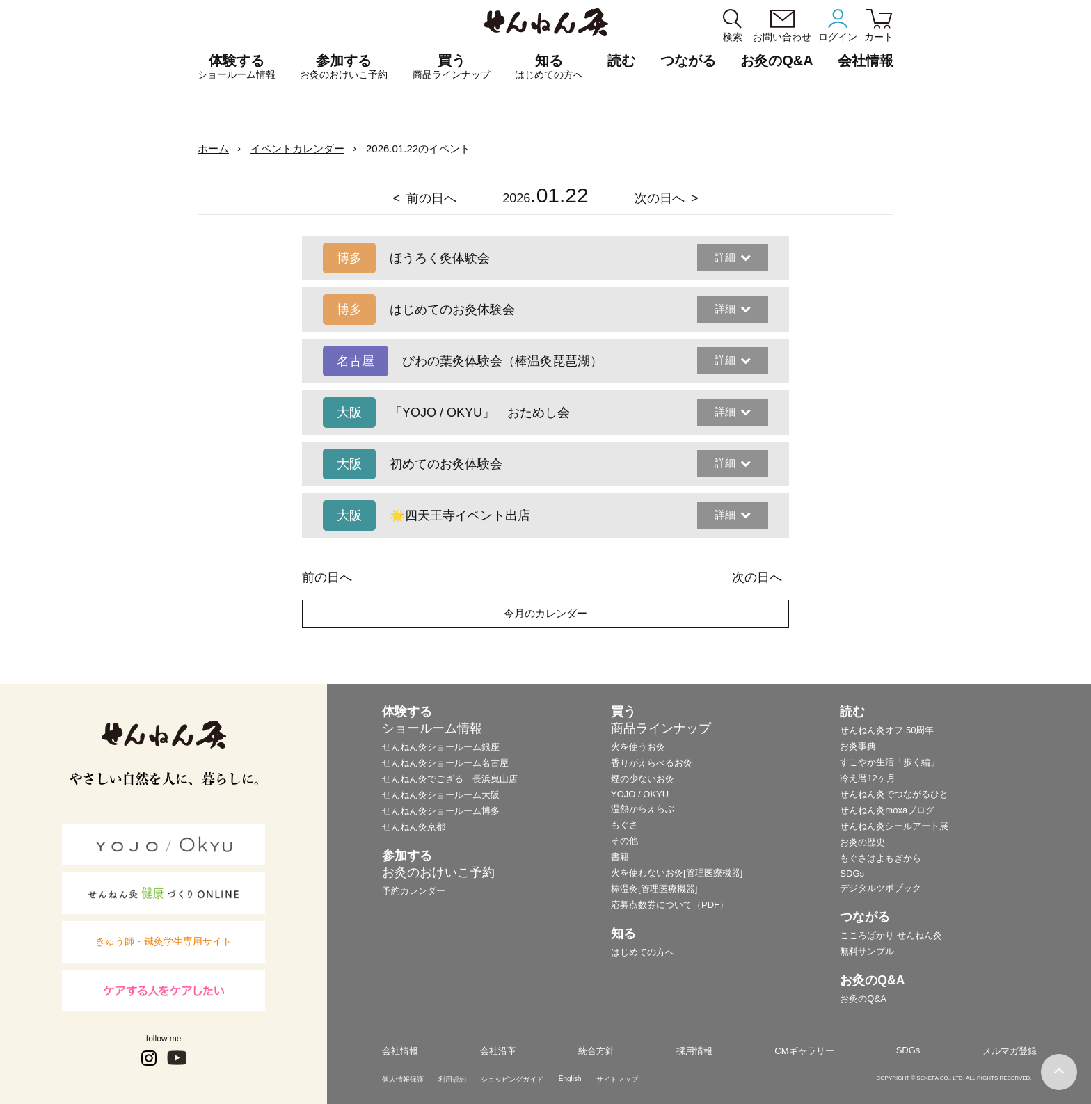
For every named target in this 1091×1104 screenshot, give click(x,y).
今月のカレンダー (545, 613)
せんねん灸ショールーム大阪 (441, 795)
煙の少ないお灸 (642, 779)
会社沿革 (498, 1051)
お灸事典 (858, 746)
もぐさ (624, 824)
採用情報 (694, 1051)
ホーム (213, 148)
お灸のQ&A (776, 60)
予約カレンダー (413, 891)
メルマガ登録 (1009, 1051)
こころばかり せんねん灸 (891, 935)
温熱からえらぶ (642, 808)
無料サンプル (867, 951)
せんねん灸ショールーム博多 (441, 811)
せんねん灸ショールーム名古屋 (445, 763)
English (570, 1078)
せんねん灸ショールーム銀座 (441, 747)
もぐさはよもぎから (880, 858)
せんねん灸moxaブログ (887, 810)
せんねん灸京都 (413, 827)
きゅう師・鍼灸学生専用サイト (163, 941)
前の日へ (431, 198)
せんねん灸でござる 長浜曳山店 (450, 779)
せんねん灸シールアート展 (894, 826)
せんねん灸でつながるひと (894, 794)
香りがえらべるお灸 (651, 763)
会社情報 (400, 1051)
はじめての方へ (642, 952)
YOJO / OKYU (640, 794)
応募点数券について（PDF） (669, 904)
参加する (344, 67)
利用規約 (452, 1079)
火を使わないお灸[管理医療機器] (676, 872)
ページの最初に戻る (1059, 1072)
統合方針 (596, 1051)
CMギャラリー (804, 1051)
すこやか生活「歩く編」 (889, 762)
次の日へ (660, 198)
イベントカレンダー (297, 148)
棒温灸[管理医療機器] (654, 888)
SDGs (852, 873)
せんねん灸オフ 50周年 (887, 730)
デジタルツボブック (880, 888)
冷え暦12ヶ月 (867, 778)
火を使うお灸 (638, 747)
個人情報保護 (403, 1079)
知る (549, 67)
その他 (624, 840)
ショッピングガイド (512, 1079)
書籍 (620, 856)
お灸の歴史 (862, 842)
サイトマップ (617, 1079)
